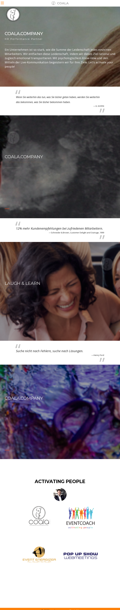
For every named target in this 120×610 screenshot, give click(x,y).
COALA (59, 3)
